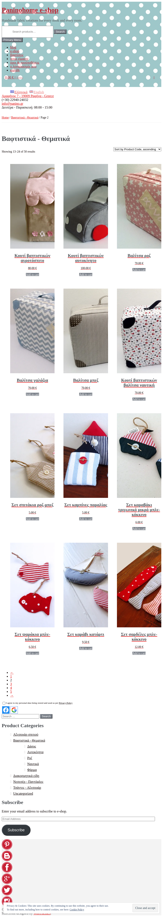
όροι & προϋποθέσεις (24, 62)
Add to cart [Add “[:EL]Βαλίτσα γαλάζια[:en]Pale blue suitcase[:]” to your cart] (32, 394)
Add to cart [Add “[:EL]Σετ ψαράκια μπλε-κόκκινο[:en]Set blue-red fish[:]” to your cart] (32, 653)
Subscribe (16, 830)
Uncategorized (23, 793)
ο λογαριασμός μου (23, 66)
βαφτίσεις (16, 55)
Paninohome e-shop (30, 10)
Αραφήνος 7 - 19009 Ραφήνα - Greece (28, 96)
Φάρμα (32, 770)
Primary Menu (12, 39)
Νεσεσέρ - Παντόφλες (28, 781)
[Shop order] (137, 149)
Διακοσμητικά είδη (26, 776)
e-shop (14, 51)
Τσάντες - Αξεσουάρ (27, 787)
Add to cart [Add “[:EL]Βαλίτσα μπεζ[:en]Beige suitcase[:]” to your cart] (85, 394)
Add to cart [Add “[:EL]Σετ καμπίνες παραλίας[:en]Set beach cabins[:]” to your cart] (85, 518)
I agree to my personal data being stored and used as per (38, 703)
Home (5, 117)
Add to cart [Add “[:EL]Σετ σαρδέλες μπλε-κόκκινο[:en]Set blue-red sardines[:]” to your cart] (139, 653)
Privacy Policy (65, 703)
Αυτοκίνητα (35, 752)
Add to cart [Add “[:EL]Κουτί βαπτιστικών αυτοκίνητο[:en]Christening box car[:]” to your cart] (85, 274)
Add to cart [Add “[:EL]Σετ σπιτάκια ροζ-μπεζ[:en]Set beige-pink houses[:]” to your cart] (32, 518)
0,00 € (14, 77)
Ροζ (29, 758)
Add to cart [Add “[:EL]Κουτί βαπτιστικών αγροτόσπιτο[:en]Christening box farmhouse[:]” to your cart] (32, 274)
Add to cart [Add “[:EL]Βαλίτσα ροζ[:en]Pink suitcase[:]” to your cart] (139, 269)
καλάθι (15, 70)
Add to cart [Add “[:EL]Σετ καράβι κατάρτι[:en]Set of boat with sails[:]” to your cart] (85, 648)
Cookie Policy (77, 909)
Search (60, 31)
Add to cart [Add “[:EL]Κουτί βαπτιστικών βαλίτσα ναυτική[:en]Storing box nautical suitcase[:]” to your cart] (139, 399)
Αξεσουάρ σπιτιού (25, 734)
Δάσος (31, 746)
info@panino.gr (12, 103)
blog (13, 47)
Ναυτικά (33, 764)
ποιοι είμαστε (19, 59)
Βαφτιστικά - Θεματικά (24, 117)
